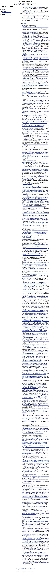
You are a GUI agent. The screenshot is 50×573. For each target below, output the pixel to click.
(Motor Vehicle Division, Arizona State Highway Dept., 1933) (35, 421)
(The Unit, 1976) (27, 235)
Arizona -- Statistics (4, 11)
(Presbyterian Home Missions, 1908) (35, 382)
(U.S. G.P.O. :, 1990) (35, 148)
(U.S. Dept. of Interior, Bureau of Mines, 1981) (35, 397)
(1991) (34, 93)
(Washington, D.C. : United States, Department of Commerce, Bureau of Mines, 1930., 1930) (34, 354)
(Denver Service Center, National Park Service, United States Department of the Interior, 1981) (35, 555)
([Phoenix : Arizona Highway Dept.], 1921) (31, 35)
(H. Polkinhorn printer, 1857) (33, 260)
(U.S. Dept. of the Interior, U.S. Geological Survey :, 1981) (35, 528)
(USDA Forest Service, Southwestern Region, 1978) (35, 502)
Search (19, 568)
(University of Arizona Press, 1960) (32, 43)
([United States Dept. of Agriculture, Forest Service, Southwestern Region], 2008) (35, 145)
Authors (26, 568)
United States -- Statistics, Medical (6, 12)
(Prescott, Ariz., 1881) (35, 46)
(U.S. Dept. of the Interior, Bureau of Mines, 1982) (35, 394)
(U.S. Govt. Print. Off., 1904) (31, 179)
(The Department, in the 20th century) (32, 7)
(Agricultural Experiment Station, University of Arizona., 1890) (32, 166)
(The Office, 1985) (33, 90)
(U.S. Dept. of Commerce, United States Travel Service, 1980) (35, 467)
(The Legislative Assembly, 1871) (35, 439)
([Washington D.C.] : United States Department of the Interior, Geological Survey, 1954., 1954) (35, 300)
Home (16, 568)
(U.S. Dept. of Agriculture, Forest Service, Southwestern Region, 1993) (35, 464)
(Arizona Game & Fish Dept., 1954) (31, 242)
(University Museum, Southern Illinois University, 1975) (35, 384)
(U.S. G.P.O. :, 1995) (35, 157)
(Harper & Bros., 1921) (29, 186)
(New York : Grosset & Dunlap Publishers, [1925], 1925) (34, 481)
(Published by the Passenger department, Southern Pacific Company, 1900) (35, 120)
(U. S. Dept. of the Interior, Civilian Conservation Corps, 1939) (34, 199)
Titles (28, 568)
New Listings (22, 568)
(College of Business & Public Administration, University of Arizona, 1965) (33, 207)
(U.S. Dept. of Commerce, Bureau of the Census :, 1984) (35, 136)
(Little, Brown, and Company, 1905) (32, 121)
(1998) (35, 96)
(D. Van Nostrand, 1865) (35, 297)
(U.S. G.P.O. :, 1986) (35, 82)
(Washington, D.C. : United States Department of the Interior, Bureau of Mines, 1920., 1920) (35, 450)
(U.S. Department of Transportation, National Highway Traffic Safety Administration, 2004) (35, 115)
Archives (26, 569)
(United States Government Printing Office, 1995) (35, 432)
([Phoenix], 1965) (32, 225)
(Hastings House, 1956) (32, 44)
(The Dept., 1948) (34, 424)
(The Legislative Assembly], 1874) (35, 442)
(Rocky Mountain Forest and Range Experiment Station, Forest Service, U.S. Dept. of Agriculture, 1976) (35, 133)
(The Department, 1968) (34, 544)
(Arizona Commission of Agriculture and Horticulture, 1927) (35, 487)
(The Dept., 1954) (30, 279)
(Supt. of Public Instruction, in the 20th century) (32, 187)
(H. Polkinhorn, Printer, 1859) (35, 216)
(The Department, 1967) (29, 11)
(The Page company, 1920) (36, 219)
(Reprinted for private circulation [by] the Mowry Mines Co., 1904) (35, 246)
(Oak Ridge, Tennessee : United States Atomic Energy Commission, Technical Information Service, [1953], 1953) (35, 348)
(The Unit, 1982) (27, 237)
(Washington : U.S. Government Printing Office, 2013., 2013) (35, 538)
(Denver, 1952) (36, 477)
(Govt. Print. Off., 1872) (35, 265)
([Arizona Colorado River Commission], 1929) (34, 233)
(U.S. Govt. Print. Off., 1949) (35, 369)
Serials (34, 568)
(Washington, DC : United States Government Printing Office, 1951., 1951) (35, 497)
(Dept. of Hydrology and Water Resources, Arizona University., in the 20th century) (34, 204)
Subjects (31, 568)
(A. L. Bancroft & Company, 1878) (29, 160)
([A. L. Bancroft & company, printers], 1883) (35, 49)
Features (23, 569)
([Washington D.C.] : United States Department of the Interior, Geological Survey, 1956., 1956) (35, 307)
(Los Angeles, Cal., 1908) (34, 268)
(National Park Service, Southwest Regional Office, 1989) (35, 559)
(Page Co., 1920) (35, 190)
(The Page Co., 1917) (36, 125)
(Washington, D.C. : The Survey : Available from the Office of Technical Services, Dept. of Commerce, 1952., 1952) (36, 317)
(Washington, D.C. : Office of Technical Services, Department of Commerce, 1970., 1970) (35, 321)
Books (18, 569)
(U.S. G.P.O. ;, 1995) (35, 535)
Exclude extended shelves (32, 3)
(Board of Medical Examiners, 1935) (32, 228)
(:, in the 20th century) (31, 380)
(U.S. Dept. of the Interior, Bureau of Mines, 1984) (35, 392)
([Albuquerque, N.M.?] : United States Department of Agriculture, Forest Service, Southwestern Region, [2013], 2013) (35, 461)
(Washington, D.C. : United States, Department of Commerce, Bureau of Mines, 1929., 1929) (35, 351)
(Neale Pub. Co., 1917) (31, 117)
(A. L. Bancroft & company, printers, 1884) (35, 52)
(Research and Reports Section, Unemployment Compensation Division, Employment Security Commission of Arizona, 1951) (34, 553)
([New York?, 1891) (35, 164)
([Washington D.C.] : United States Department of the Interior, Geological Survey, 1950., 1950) (35, 314)
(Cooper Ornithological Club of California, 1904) (35, 562)
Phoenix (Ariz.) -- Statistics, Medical (7, 15)
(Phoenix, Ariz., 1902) (27, 445)
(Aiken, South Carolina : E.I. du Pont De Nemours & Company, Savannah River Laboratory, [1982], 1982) (35, 403)
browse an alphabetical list (21, 4)
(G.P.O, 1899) (31, 270)
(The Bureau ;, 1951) (27, 479)
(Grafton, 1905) (27, 184)
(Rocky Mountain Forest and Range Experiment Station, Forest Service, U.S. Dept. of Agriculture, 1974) (35, 141)
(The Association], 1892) (33, 255)
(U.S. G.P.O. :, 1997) (35, 152)
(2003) (30, 106)
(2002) (33, 103)
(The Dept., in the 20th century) (33, 433)
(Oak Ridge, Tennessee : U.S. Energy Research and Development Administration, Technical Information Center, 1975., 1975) (34, 387)
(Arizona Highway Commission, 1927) (35, 418)
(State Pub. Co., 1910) (27, 483)
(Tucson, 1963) (34, 206)
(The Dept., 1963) (29, 485)
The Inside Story (30, 569)
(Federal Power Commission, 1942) (30, 474)
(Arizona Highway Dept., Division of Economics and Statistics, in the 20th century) (35, 286)
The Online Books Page (25, 1)
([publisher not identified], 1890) (35, 547)
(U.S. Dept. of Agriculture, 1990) (29, 131)
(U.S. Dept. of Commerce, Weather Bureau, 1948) (31, 515)
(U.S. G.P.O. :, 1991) (35, 170)
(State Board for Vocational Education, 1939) (35, 434)
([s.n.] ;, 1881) (35, 176)
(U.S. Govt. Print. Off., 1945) (35, 364)
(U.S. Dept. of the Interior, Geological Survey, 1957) (35, 405)
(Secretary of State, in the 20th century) (34, 282)
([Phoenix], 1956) (35, 492)
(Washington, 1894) (33, 256)
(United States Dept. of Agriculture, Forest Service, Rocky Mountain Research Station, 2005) (35, 202)
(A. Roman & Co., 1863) (34, 182)
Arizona (3, 10)
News (20, 569)
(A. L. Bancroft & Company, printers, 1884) (35, 253)
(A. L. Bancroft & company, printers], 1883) (35, 212)
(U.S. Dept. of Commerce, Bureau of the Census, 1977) (34, 494)
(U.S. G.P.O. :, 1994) (35, 85)
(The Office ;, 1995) (34, 87)
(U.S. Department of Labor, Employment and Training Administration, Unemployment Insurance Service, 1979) (35, 223)
